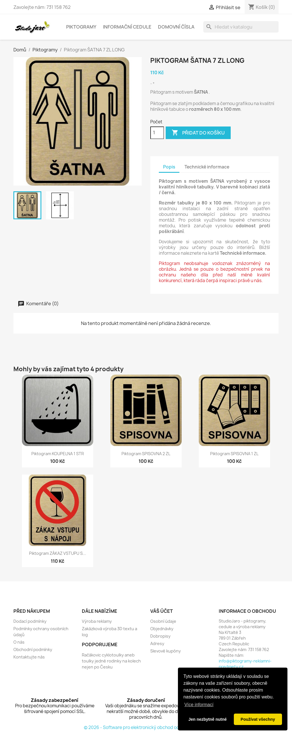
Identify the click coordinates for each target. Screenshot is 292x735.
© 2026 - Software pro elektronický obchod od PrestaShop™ (146, 727)
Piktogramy (81, 27)
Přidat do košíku (198, 132)
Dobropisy (160, 636)
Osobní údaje (163, 621)
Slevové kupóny (165, 651)
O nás (19, 642)
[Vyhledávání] (241, 27)
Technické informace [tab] (206, 167)
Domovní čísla (176, 27)
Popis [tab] (169, 167)
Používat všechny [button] (258, 719)
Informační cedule (127, 27)
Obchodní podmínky (32, 649)
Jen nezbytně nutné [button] (207, 719)
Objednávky (161, 628)
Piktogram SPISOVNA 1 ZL (234, 453)
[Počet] (157, 132)
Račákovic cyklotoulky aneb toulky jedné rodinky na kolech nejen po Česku (111, 661)
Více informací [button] (198, 704)
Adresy (157, 643)
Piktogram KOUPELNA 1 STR (57, 453)
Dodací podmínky (29, 621)
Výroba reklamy (97, 621)
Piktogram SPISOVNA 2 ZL (145, 453)
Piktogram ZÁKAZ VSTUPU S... (57, 553)
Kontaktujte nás (29, 657)
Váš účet (161, 611)
